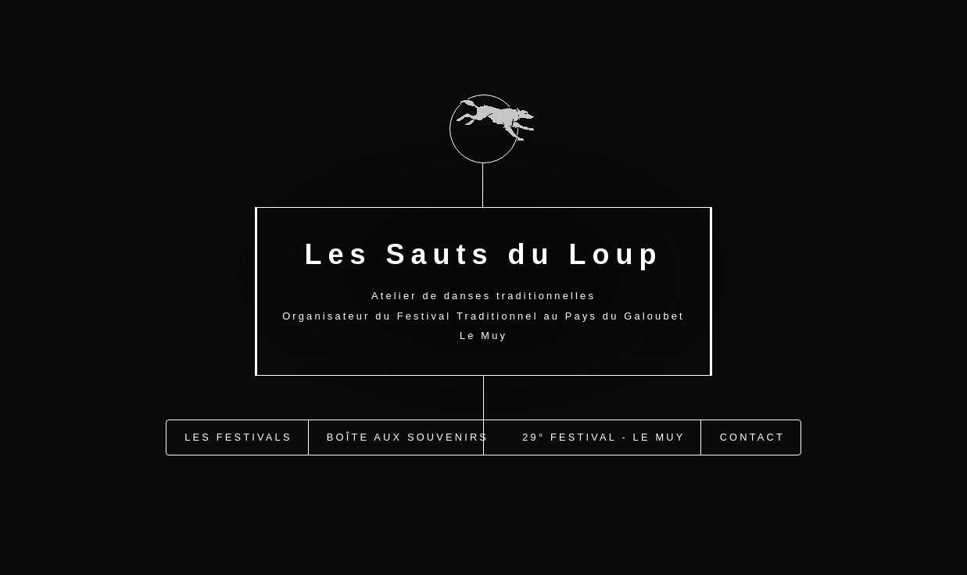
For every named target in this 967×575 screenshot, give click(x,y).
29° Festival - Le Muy (603, 435)
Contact (752, 435)
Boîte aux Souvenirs (408, 435)
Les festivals (238, 435)
